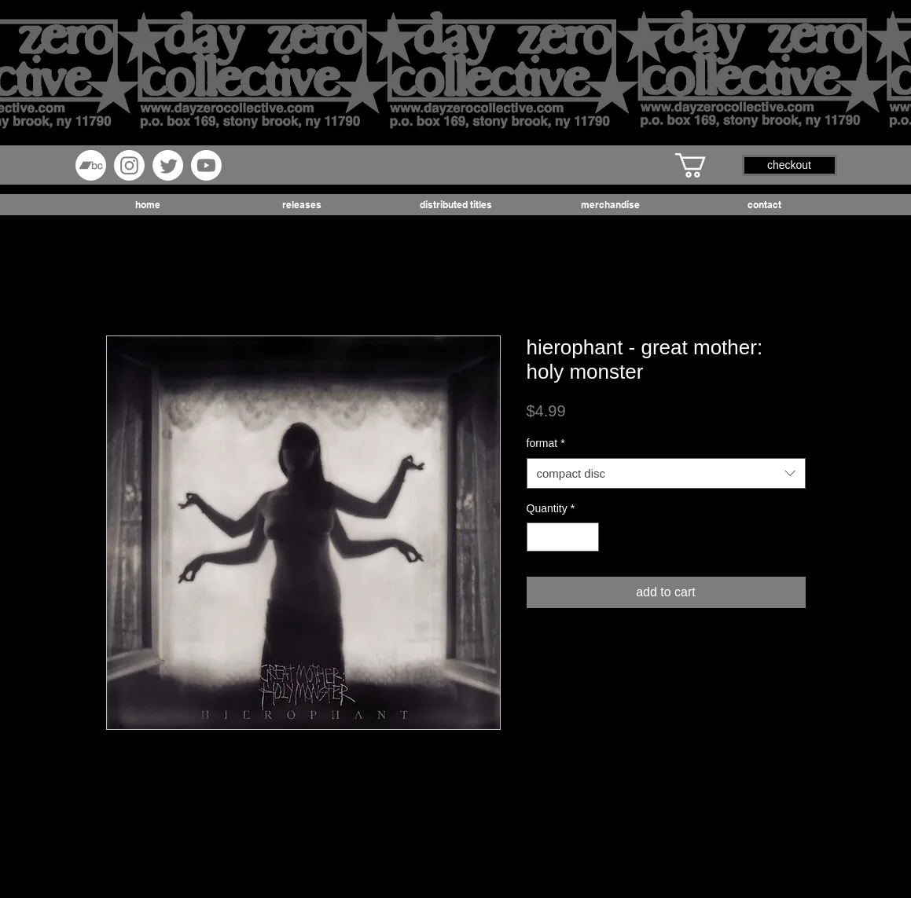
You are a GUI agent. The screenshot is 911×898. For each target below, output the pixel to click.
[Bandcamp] (90, 165)
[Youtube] (206, 165)
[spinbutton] (563, 537)
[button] (705, 165)
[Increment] (587, 537)
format (546, 443)
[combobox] (666, 473)
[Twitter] (167, 165)
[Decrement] (539, 537)
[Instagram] (129, 165)
